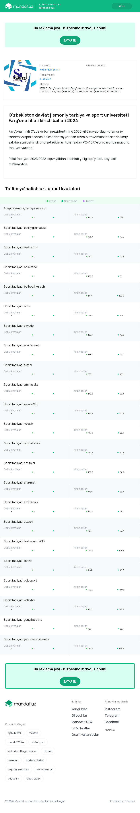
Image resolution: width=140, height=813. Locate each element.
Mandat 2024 (81, 722)
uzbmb (48, 751)
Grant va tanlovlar (85, 734)
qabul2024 (14, 733)
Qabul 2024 (34, 778)
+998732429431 (50, 69)
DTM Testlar (80, 728)
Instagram (112, 709)
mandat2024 (16, 742)
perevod (13, 760)
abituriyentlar (45, 769)
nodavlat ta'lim (35, 760)
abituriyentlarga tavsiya (22, 751)
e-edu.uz (45, 78)
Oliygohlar (79, 715)
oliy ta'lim (13, 778)
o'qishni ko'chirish (18, 769)
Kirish (122, 6)
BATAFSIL (70, 40)
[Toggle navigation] (9, 17)
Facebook (112, 722)
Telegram (112, 715)
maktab (33, 733)
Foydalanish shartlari (122, 801)
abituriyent (38, 742)
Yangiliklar (79, 709)
